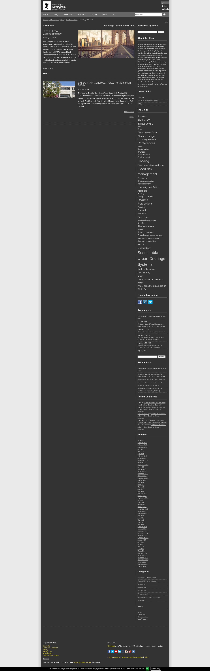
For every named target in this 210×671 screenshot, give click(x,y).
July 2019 (141, 449)
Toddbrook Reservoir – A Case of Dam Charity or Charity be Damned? (151, 338)
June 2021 (141, 440)
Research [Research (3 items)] (142, 213)
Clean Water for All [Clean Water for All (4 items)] (148, 132)
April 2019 (141, 454)
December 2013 (143, 557)
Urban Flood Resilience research (149, 597)
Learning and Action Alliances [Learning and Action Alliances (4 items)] (148, 189)
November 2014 (143, 533)
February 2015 (142, 527)
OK (147, 669)
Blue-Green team (143, 407)
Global (94, 14)
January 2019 (142, 458)
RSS (166, 22)
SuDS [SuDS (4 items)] (141, 244)
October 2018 (142, 462)
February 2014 (142, 553)
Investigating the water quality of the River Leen (152, 317)
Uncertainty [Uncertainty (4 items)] (144, 272)
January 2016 (142, 507)
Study (55, 14)
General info (142, 591)
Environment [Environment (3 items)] (144, 157)
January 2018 (142, 471)
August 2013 (142, 566)
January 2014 (142, 555)
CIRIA (140, 104)
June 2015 (141, 518)
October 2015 (142, 511)
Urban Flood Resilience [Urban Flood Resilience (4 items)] (150, 279)
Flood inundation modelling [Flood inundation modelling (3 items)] (151, 165)
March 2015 (141, 524)
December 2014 (143, 531)
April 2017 (141, 489)
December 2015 (143, 509)
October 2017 (142, 476)
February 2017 (142, 493)
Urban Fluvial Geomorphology (52, 32)
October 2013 (142, 562)
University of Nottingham (51, 20)
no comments (48, 68)
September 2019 (143, 447)
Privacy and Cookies (82, 662)
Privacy (45, 650)
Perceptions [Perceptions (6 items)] (145, 203)
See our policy (155, 669)
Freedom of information (51, 655)
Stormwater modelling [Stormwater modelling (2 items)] (147, 241)
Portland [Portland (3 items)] (142, 210)
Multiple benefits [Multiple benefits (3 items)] (145, 196)
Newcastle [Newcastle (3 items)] (143, 200)
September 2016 (143, 498)
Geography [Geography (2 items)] (142, 178)
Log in (140, 612)
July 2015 (141, 515)
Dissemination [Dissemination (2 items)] (143, 149)
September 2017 (143, 478)
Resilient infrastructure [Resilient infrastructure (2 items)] (147, 220)
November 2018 (143, 460)
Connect (111, 646)
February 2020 (142, 445)
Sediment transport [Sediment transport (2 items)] (146, 232)
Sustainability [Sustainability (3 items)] (144, 248)
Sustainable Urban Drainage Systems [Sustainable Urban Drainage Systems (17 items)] (151, 258)
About (104, 14)
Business (82, 14)
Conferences (142, 584)
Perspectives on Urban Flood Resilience (151, 332)
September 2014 (143, 538)
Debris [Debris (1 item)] (140, 146)
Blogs (62, 20)
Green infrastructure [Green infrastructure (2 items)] (146, 181)
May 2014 (141, 546)
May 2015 (141, 520)
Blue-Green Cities (71, 20)
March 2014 (141, 551)
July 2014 (141, 542)
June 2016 (141, 500)
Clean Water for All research (147, 581)
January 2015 (142, 529)
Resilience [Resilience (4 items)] (143, 217)
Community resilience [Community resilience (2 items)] (147, 139)
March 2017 (141, 491)
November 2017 (143, 473)
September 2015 (143, 513)
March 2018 (141, 469)
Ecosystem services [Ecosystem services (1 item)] (144, 154)
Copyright (46, 646)
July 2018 (141, 467)
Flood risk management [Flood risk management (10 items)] (147, 171)
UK (163, 3)
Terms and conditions (50, 648)
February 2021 (142, 443)
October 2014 (142, 535)
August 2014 (142, 540)
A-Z (114, 14)
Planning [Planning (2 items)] (141, 207)
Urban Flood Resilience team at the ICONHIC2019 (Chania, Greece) (150, 346)
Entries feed (141, 614)
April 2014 (141, 549)
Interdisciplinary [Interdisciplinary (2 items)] (144, 184)
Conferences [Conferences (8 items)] (146, 143)
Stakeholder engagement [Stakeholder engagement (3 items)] (150, 235)
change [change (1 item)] (140, 127)
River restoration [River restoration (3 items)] (146, 226)
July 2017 (141, 482)
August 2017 (142, 480)
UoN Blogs (108, 25)
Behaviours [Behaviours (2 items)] (142, 116)
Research (68, 14)
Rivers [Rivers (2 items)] (140, 229)
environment (142, 587)
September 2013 (143, 564)
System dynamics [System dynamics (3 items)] (146, 269)
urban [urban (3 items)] (140, 276)
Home (45, 14)
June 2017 (141, 484)
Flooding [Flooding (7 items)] (143, 161)
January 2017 (142, 496)
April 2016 (141, 502)
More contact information (132, 657)
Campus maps (114, 657)
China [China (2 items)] (140, 129)
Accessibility (47, 653)
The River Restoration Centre (148, 101)
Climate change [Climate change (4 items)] (146, 136)
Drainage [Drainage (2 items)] (141, 152)
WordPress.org (142, 619)
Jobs (146, 657)
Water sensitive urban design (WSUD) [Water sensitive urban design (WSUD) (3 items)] (152, 287)
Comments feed (143, 617)
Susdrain (141, 97)
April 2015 (141, 522)
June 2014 (141, 544)
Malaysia (165, 9)
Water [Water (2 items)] (140, 283)
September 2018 (143, 465)
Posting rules (47, 652)
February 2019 (142, 456)
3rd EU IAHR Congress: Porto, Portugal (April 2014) (104, 84)
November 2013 (143, 560)
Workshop (141, 600)
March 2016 (141, 504)
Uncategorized (142, 594)
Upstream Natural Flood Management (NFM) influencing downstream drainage (151, 325)
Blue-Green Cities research (147, 578)
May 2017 (141, 487)
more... (45, 73)
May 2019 (141, 451)
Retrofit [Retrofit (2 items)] (141, 223)
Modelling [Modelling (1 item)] (141, 194)
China (164, 6)
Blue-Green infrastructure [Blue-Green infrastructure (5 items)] (145, 121)
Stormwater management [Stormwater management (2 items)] (148, 238)
